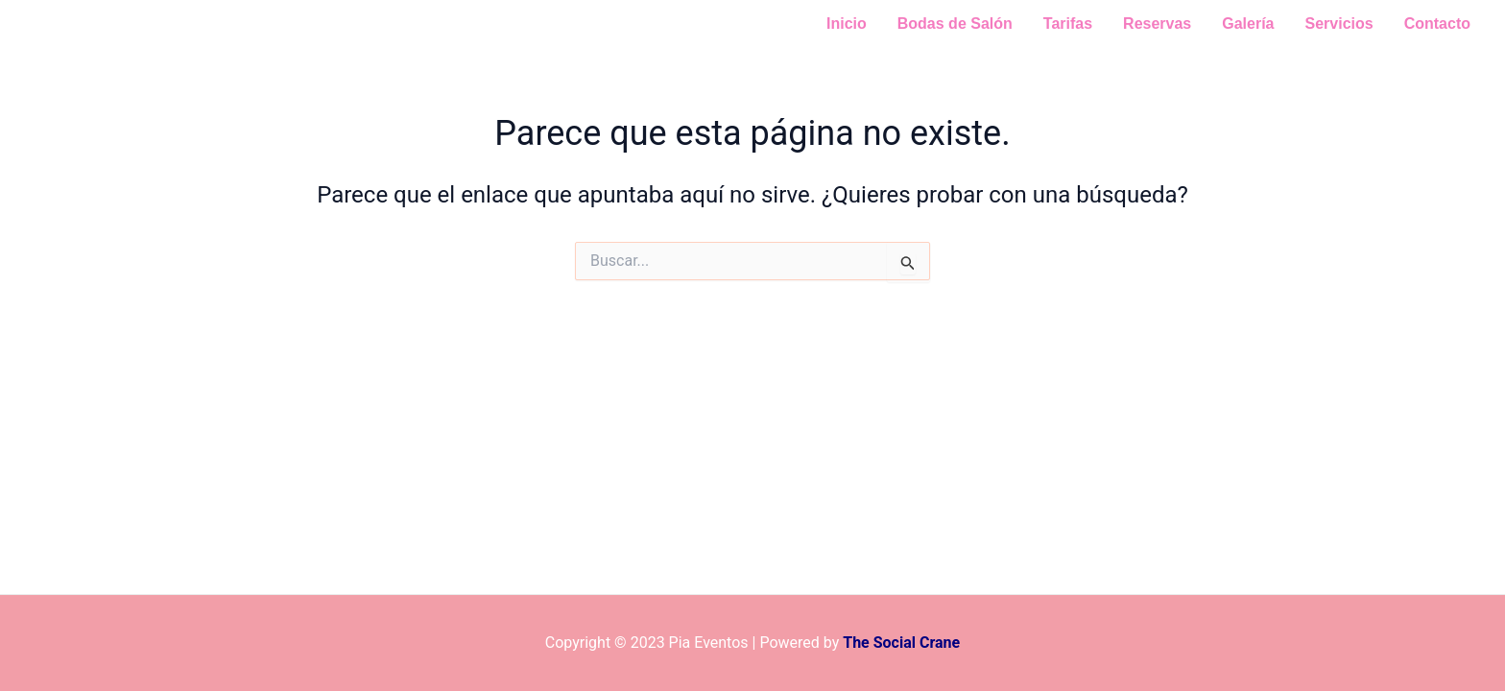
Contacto (1437, 23)
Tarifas (1067, 23)
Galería (1248, 23)
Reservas (1157, 23)
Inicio (846, 23)
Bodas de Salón (955, 23)
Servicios (1339, 23)
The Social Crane (901, 642)
